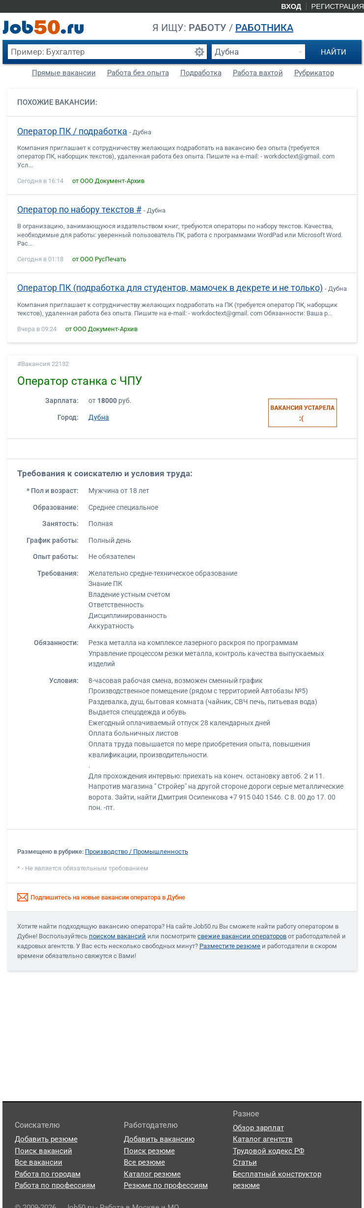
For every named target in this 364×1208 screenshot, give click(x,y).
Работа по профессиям (55, 1185)
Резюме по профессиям (166, 1185)
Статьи (245, 1162)
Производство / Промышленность (136, 851)
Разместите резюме (229, 946)
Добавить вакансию (159, 1139)
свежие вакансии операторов (241, 936)
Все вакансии (38, 1162)
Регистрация (337, 6)
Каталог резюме (152, 1174)
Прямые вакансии (64, 73)
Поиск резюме (149, 1150)
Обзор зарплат (258, 1127)
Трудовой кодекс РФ (269, 1150)
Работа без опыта (138, 73)
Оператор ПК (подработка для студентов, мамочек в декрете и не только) (170, 288)
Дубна (98, 417)
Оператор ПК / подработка (72, 131)
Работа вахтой (258, 73)
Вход (291, 6)
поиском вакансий (117, 936)
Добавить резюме (46, 1139)
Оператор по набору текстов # (79, 210)
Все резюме (144, 1162)
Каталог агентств (263, 1139)
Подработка (201, 73)
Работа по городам (48, 1174)
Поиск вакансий (43, 1150)
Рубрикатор (314, 73)
